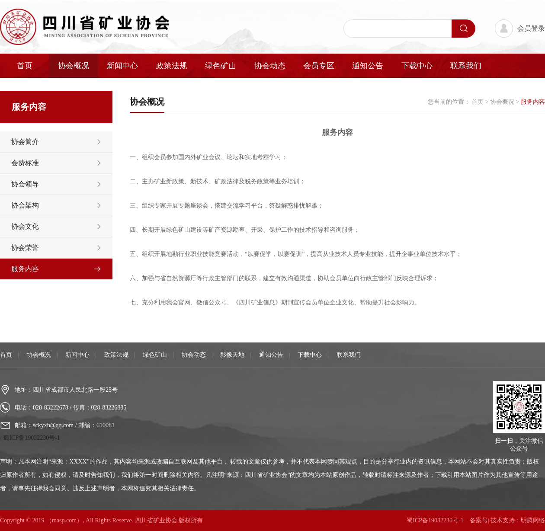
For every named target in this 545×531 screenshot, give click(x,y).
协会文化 (25, 226)
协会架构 (25, 205)
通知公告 (367, 65)
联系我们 (465, 65)
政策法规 (171, 65)
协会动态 (269, 65)
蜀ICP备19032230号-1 (31, 438)
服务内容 (25, 268)
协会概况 (73, 65)
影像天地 (232, 355)
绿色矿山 (220, 65)
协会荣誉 (25, 247)
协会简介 (25, 141)
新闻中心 (122, 65)
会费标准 (25, 162)
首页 (24, 65)
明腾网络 (533, 520)
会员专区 (318, 65)
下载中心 (417, 65)
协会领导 (25, 184)
